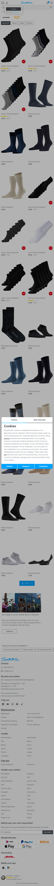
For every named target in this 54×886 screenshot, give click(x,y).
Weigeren (25, 466)
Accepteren (43, 466)
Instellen (9, 466)
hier (5, 455)
